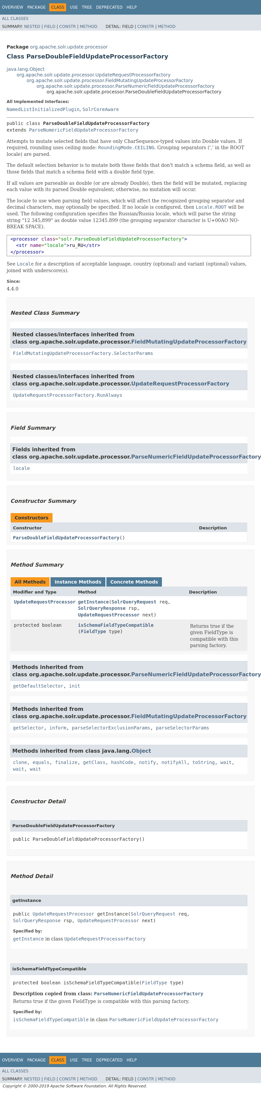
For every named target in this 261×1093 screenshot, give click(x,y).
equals (41, 762)
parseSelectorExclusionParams (111, 727)
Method (88, 26)
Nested (32, 26)
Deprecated (109, 7)
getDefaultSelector (38, 686)
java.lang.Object (26, 69)
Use (74, 7)
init (74, 686)
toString (204, 762)
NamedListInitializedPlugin (43, 109)
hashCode (122, 762)
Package (36, 7)
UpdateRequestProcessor (44, 601)
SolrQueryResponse (101, 608)
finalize (66, 762)
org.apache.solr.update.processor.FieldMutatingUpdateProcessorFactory (110, 80)
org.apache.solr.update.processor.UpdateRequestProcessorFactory (94, 74)
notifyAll (174, 762)
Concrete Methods (134, 582)
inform (58, 727)
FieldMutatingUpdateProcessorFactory (188, 342)
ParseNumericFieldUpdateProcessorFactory (83, 130)
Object (141, 751)
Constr (67, 26)
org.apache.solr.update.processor (69, 47)
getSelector (28, 727)
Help (132, 7)
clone (20, 762)
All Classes (15, 18)
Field (49, 26)
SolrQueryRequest (134, 601)
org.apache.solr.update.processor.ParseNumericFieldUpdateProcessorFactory (125, 86)
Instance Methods (78, 582)
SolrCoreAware (100, 109)
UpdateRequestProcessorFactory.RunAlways (67, 395)
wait (226, 762)
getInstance (93, 601)
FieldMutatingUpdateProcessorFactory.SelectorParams (83, 353)
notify (147, 762)
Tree (87, 7)
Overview (12, 7)
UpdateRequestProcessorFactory (180, 384)
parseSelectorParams (182, 727)
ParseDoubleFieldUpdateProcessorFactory (66, 537)
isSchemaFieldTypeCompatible (116, 625)
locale (21, 468)
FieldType (93, 631)
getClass (94, 762)
